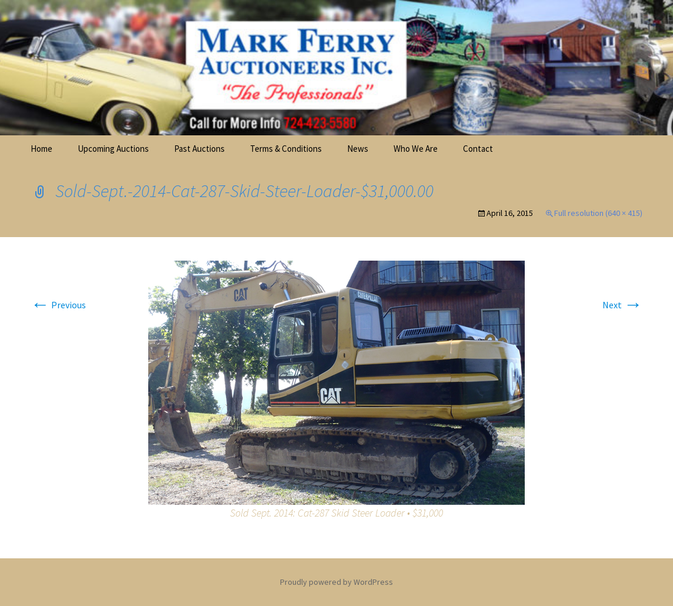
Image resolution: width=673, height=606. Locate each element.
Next (622, 305)
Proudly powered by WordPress (336, 582)
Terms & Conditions (286, 148)
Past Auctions (199, 148)
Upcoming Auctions (113, 148)
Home (41, 148)
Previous (58, 305)
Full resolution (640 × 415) (598, 213)
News (357, 148)
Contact (478, 148)
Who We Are (416, 148)
